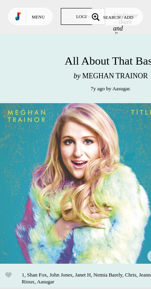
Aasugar (121, 88)
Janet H (83, 275)
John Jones (61, 275)
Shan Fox (37, 275)
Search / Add (111, 16)
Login (83, 16)
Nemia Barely (107, 275)
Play (80, 183)
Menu (38, 16)
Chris (130, 275)
